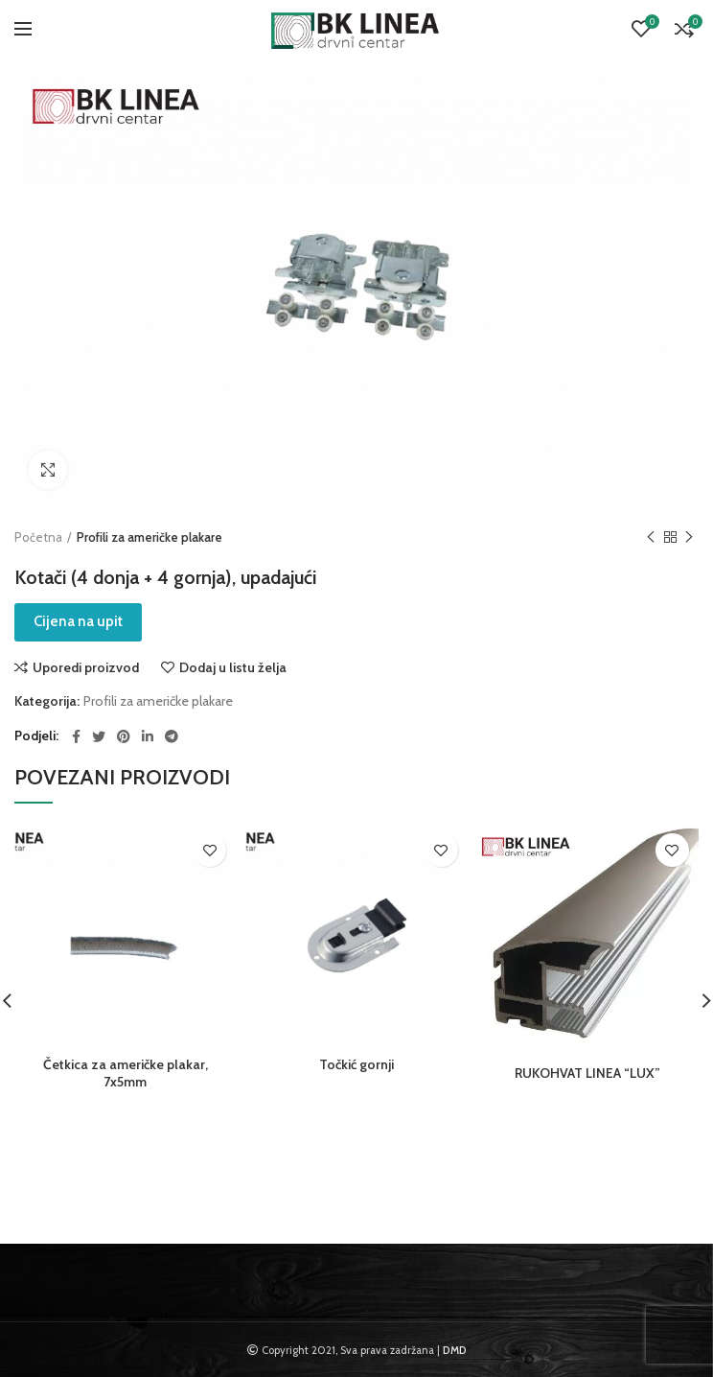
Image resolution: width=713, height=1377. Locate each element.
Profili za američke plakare (149, 537)
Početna (38, 537)
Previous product (650, 537)
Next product (689, 537)
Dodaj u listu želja (233, 667)
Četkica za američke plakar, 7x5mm (125, 1073)
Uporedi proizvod (86, 667)
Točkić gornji (356, 1064)
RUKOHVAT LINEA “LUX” (587, 1073)
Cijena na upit (78, 621)
